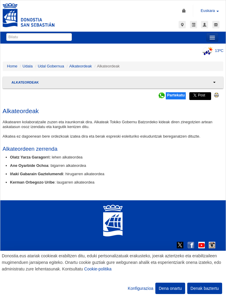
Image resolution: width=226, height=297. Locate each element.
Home (12, 66)
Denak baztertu (205, 288)
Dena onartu (170, 288)
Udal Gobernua (51, 66)
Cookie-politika (98, 269)
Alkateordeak (80, 66)
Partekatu (176, 95)
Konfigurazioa (141, 288)
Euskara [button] (210, 10)
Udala (27, 66)
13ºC (212, 50)
